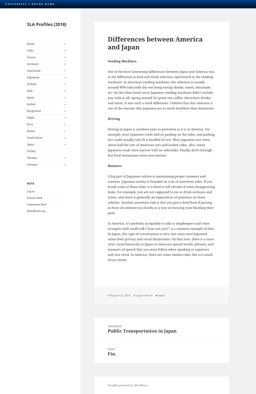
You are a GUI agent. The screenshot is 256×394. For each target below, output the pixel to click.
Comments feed (36, 204)
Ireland (31, 84)
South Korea (34, 138)
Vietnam (32, 164)
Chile (30, 50)
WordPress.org (36, 211)
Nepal (30, 117)
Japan (30, 97)
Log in (31, 191)
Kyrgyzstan (34, 111)
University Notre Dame (29, 4)
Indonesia (33, 77)
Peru (30, 124)
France (31, 57)
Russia (31, 131)
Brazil (30, 44)
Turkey (31, 151)
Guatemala (33, 70)
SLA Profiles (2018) (46, 24)
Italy (30, 91)
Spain (30, 144)
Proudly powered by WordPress (128, 385)
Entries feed (34, 198)
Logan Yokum (144, 295)
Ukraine (32, 158)
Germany (33, 64)
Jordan (31, 104)
